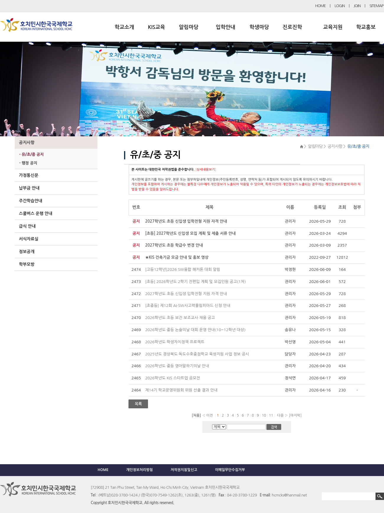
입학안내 (225, 27)
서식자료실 (28, 239)
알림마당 (188, 27)
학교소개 (124, 27)
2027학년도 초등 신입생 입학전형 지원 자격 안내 (186, 294)
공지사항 (27, 142)
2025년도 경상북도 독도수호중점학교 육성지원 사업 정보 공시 (197, 354)
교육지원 (333, 27)
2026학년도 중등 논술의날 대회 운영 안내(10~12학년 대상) (195, 330)
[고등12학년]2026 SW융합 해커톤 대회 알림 (182, 269)
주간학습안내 (30, 201)
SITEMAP (376, 6)
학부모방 (27, 264)
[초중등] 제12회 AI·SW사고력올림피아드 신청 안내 (187, 306)
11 (271, 415)
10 (264, 415)
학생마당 (259, 27)
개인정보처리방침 (139, 470)
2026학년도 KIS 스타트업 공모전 (172, 378)
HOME (320, 6)
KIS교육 (156, 27)
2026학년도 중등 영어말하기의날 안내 (177, 366)
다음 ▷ (281, 415)
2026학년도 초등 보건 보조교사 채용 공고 (180, 318)
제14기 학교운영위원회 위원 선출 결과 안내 (181, 390)
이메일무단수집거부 (230, 470)
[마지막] (295, 415)
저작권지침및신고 (183, 470)
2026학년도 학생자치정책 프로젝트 (174, 342)
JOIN (357, 6)
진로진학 (292, 27)
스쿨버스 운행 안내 (35, 213)
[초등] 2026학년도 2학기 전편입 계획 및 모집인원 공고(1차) (195, 282)
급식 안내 (27, 226)
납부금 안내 (29, 188)
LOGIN (340, 6)
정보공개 (27, 252)
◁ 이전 (207, 415)
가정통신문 (28, 175)
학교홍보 (366, 27)
